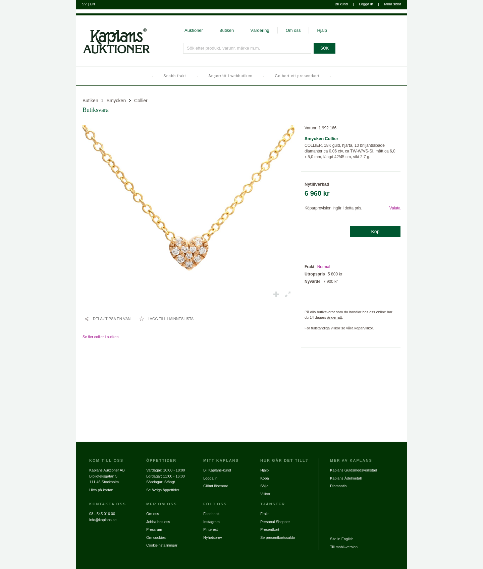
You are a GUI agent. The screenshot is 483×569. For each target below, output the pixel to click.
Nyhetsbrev (212, 537)
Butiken (226, 30)
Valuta (394, 208)
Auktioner (193, 30)
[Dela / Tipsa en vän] (107, 318)
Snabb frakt (174, 76)
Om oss (293, 30)
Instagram (211, 522)
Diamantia (338, 486)
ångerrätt (334, 317)
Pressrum (154, 529)
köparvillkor (364, 328)
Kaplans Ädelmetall (346, 478)
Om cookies (156, 537)
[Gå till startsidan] (113, 53)
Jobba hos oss (158, 522)
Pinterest (210, 529)
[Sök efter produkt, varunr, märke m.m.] (247, 48)
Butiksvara (96, 110)
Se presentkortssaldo (277, 537)
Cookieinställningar (161, 545)
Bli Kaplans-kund (217, 470)
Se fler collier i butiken (101, 337)
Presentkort (269, 529)
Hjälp (322, 30)
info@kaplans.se (103, 520)
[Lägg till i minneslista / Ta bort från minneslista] (166, 318)
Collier (141, 100)
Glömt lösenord (215, 486)
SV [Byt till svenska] (84, 4)
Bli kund (341, 4)
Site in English (342, 539)
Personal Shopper (275, 522)
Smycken (116, 100)
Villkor (265, 494)
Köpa (264, 478)
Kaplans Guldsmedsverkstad (353, 470)
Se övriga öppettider (162, 490)
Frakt (264, 514)
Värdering (259, 30)
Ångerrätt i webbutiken (230, 76)
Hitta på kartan (101, 490)
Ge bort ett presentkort (297, 76)
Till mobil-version (344, 547)
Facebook (211, 514)
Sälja (264, 486)
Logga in (366, 4)
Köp (375, 231)
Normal (323, 266)
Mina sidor (392, 4)
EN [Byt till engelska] (92, 4)
